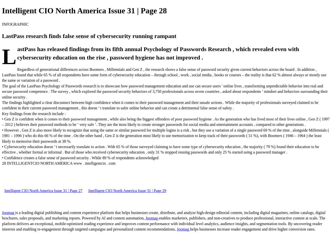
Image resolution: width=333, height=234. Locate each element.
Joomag (8, 213)
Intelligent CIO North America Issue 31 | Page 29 (127, 191)
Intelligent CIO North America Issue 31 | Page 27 (43, 191)
